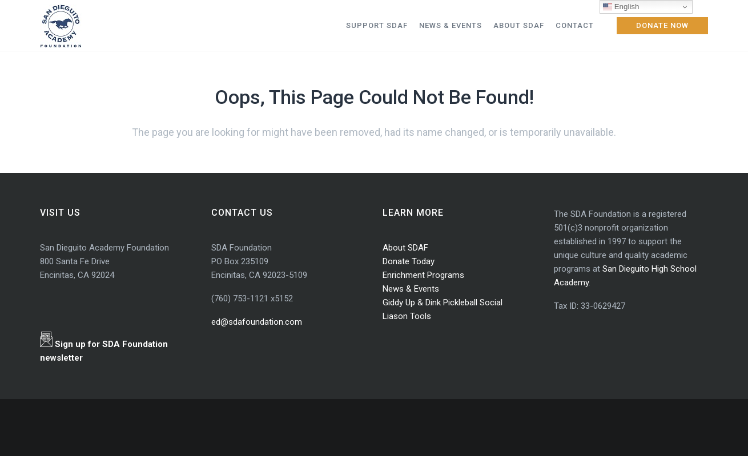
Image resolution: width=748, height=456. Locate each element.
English (621, 6)
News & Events (411, 289)
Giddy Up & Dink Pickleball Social (442, 302)
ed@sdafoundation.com (256, 322)
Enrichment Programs (423, 275)
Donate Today (409, 261)
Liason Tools (407, 316)
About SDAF (405, 248)
